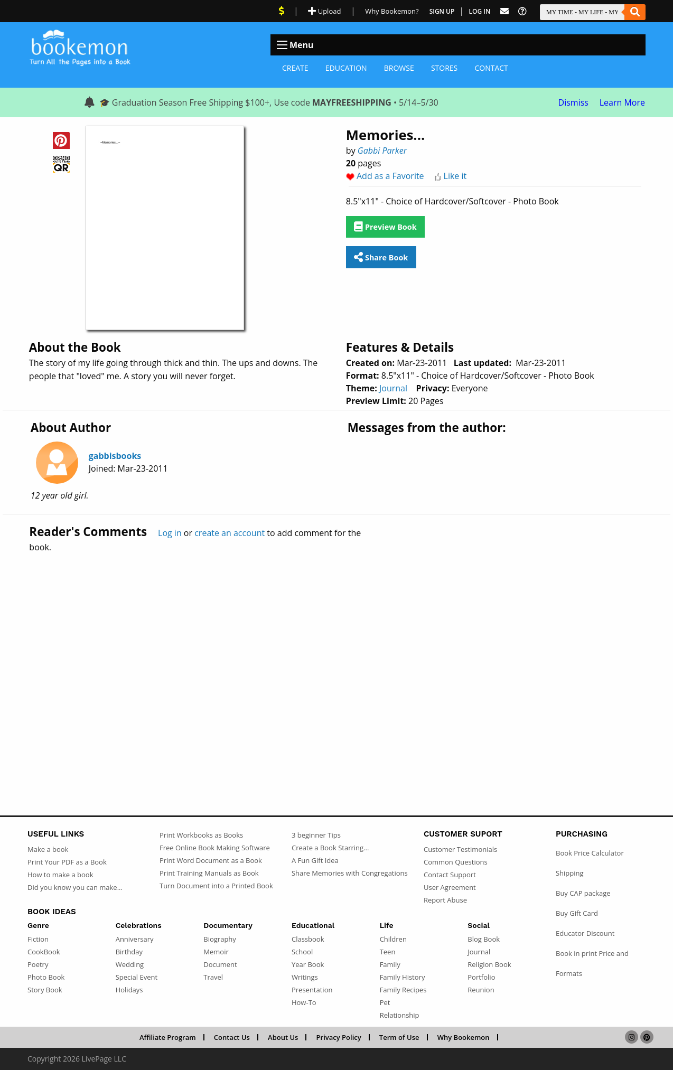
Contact (491, 68)
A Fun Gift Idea (315, 860)
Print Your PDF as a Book (67, 862)
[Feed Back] (504, 11)
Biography (219, 939)
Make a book (47, 849)
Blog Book (484, 939)
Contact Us (232, 1037)
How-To (304, 1002)
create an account (229, 533)
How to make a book (60, 874)
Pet (385, 1002)
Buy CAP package (583, 893)
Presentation (312, 989)
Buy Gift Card (577, 913)
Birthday (129, 951)
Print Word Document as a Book (211, 860)
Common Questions (456, 862)
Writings (305, 977)
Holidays (129, 989)
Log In (480, 11)
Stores (444, 68)
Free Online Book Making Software (215, 847)
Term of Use (399, 1037)
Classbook (308, 939)
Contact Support (450, 874)
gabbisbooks (115, 456)
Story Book (44, 989)
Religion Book (489, 964)
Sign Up (442, 11)
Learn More (622, 102)
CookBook (43, 951)
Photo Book (45, 977)
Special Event (136, 977)
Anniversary (135, 939)
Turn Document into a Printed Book (216, 885)
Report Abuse (445, 900)
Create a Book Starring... (330, 847)
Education (346, 68)
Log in (170, 533)
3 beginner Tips (316, 835)
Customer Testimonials (460, 849)
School (302, 951)
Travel (213, 977)
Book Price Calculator (590, 853)
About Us (283, 1037)
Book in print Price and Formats (592, 963)
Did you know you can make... (75, 887)
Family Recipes (403, 989)
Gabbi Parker (382, 150)
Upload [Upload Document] (324, 11)
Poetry (37, 964)
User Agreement (450, 887)
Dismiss (573, 102)
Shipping (570, 873)
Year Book (308, 964)
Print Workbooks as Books (201, 835)
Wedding (130, 964)
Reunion (481, 989)
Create (295, 68)
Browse (399, 68)
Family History (402, 977)
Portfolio (481, 977)
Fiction (38, 939)
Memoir (215, 951)
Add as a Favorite (390, 176)
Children (393, 939)
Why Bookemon (463, 1037)
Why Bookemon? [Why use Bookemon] (391, 11)
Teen (388, 951)
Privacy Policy (338, 1037)
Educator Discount (585, 933)
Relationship (399, 1015)
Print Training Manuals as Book (209, 873)
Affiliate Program (167, 1037)
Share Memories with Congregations (350, 873)
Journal (393, 388)
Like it (455, 176)
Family (390, 964)
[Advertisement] (336, 661)
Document (220, 964)
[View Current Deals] (281, 11)
